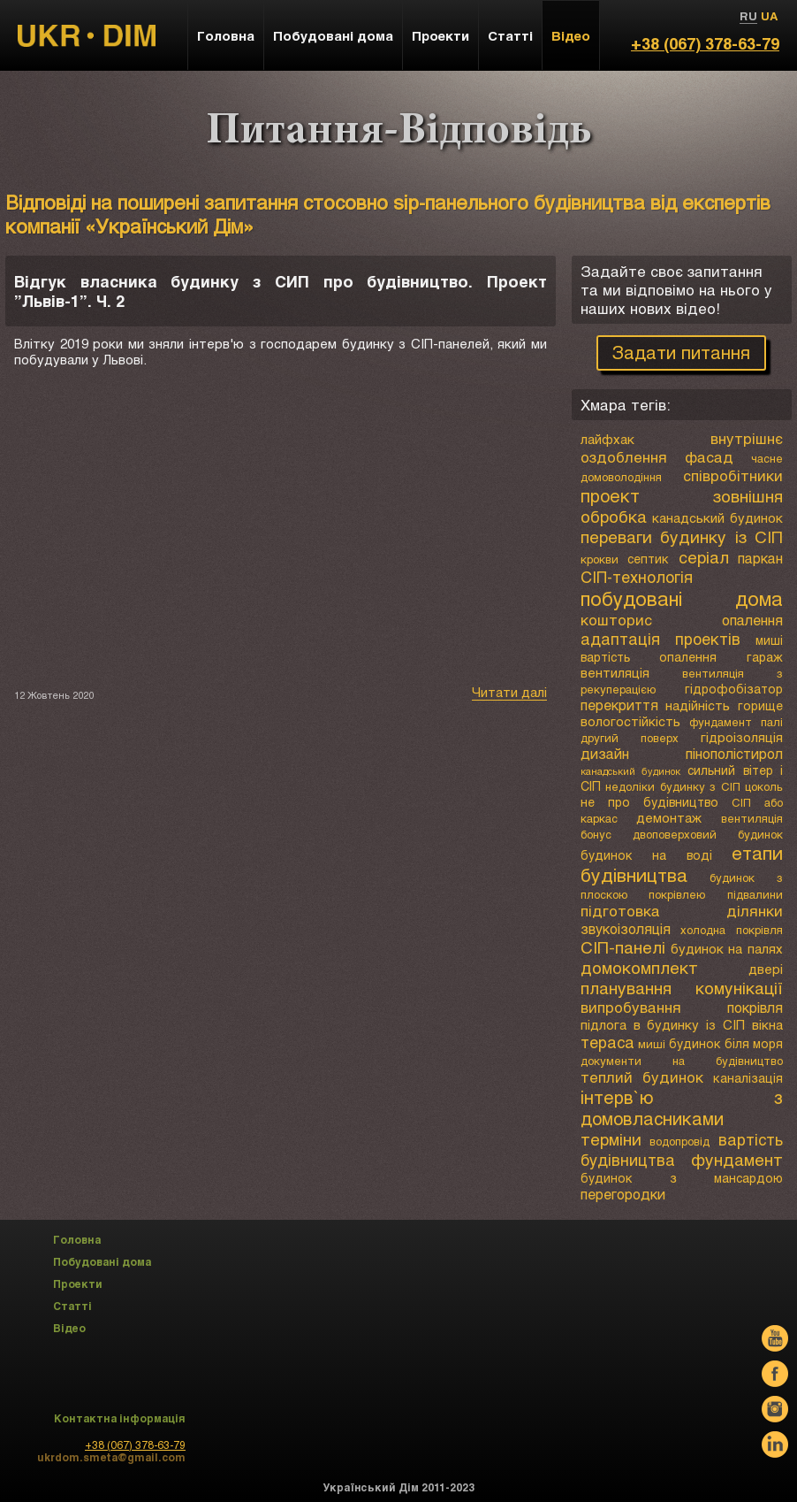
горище (760, 705)
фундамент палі (736, 722)
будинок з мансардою (682, 1177)
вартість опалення (649, 656)
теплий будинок (642, 1077)
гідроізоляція (742, 737)
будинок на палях (727, 948)
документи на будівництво (682, 1061)
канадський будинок (717, 517)
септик (648, 558)
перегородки (623, 1193)
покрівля (755, 1007)
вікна (767, 1024)
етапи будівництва (682, 863)
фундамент (737, 1159)
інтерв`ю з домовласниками (682, 1107)
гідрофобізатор (734, 688)
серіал (704, 557)
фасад (709, 457)
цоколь (764, 786)
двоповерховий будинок (708, 834)
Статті (510, 35)
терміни (611, 1139)
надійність (697, 705)
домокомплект (639, 967)
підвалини (755, 894)
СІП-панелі (623, 947)
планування (626, 987)
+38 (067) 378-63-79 (705, 43)
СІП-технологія (637, 576)
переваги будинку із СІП (682, 536)
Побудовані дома (333, 35)
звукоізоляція (626, 928)
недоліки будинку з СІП (672, 786)
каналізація (748, 1077)
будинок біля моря (726, 1043)
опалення (752, 619)
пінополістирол (734, 753)
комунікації (739, 987)
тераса (607, 1042)
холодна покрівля (731, 930)
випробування (631, 1007)
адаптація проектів (661, 638)
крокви (600, 559)
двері (765, 969)
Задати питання (681, 352)
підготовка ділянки (682, 910)
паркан (760, 557)
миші (769, 640)
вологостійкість (630, 721)
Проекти (440, 35)
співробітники (733, 475)
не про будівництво (649, 801)
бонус (596, 834)
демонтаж (669, 817)
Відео (570, 35)
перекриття (619, 704)
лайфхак (607, 439)
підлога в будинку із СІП (663, 1024)
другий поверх (630, 738)
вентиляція (615, 672)
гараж (765, 656)
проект (610, 495)
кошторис (616, 619)
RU (748, 16)
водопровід (679, 1141)
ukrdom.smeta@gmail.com (111, 1457)
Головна (225, 35)
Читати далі (509, 692)
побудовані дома (682, 598)
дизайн (605, 753)
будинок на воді (646, 854)
